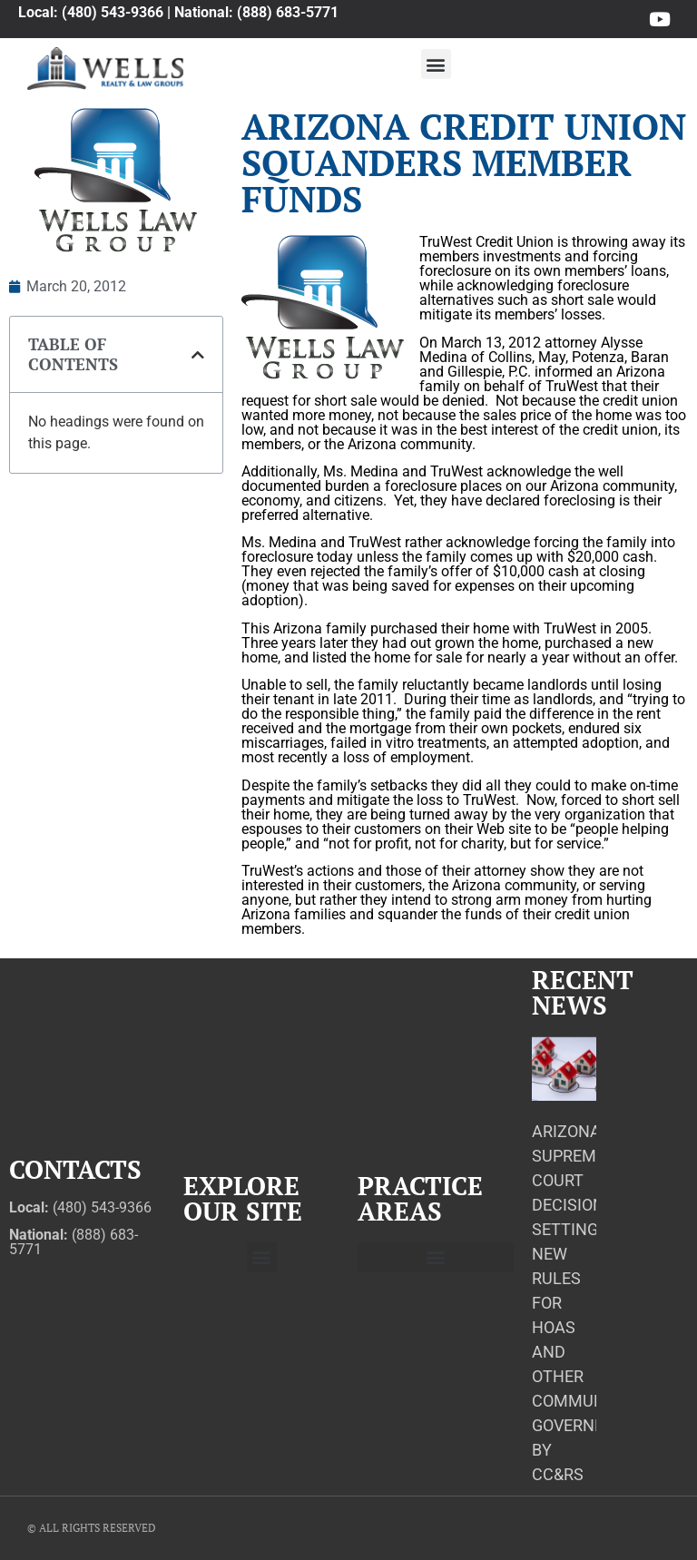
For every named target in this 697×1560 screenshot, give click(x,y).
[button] (436, 64)
